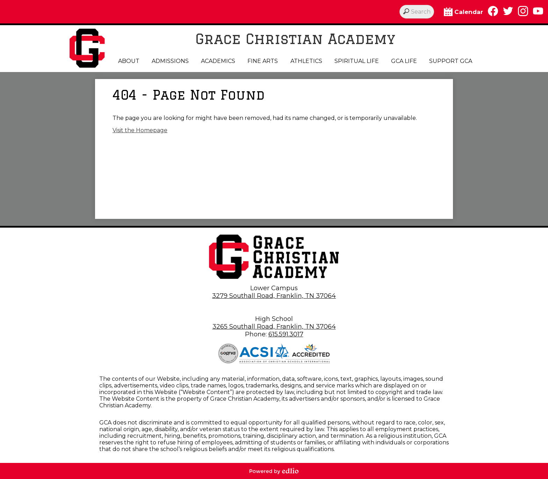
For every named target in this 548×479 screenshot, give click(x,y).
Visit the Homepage (140, 130)
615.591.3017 (285, 334)
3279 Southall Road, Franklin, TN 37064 (274, 296)
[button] (129, 61)
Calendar (463, 11)
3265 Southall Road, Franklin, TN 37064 (274, 326)
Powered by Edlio (274, 470)
